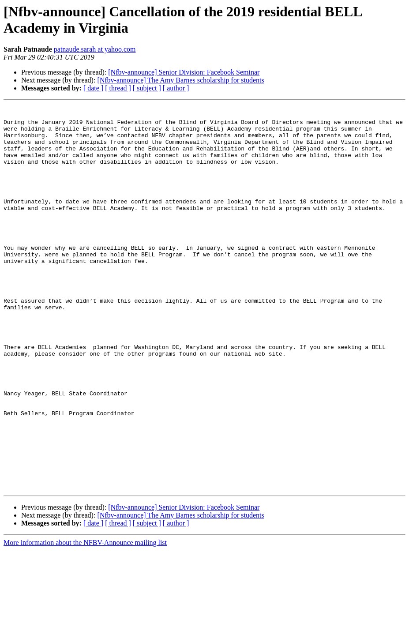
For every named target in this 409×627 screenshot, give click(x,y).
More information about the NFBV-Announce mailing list (85, 619)
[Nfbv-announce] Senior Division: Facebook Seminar (183, 72)
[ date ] (93, 88)
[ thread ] (118, 88)
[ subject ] (147, 88)
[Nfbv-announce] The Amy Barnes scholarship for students (180, 80)
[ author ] (176, 88)
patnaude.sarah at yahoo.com (95, 49)
